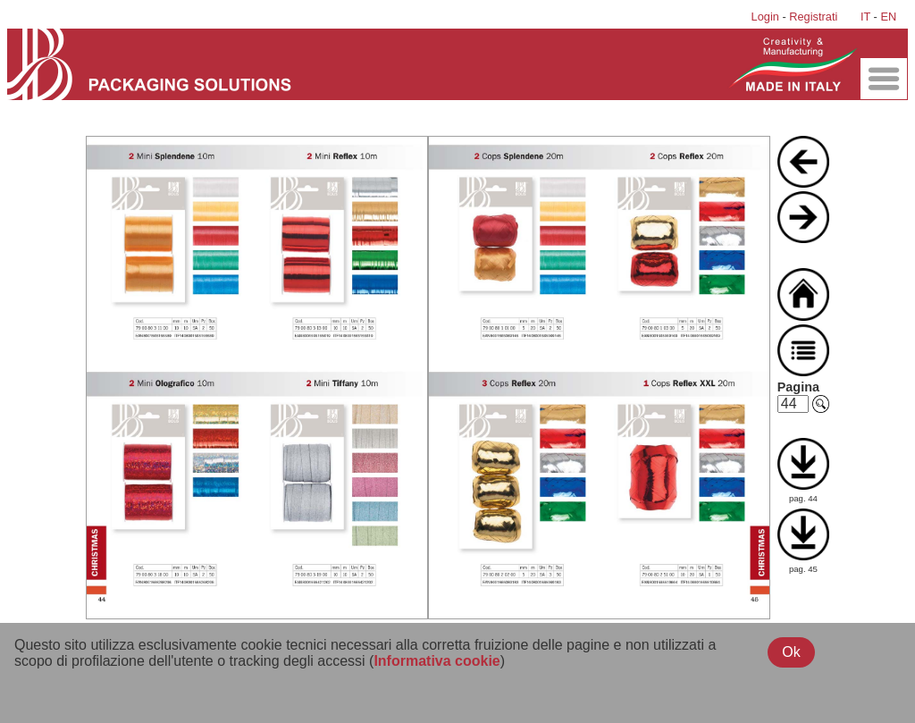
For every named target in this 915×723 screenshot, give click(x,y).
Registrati (813, 16)
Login (765, 16)
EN (888, 16)
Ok (791, 652)
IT (865, 16)
